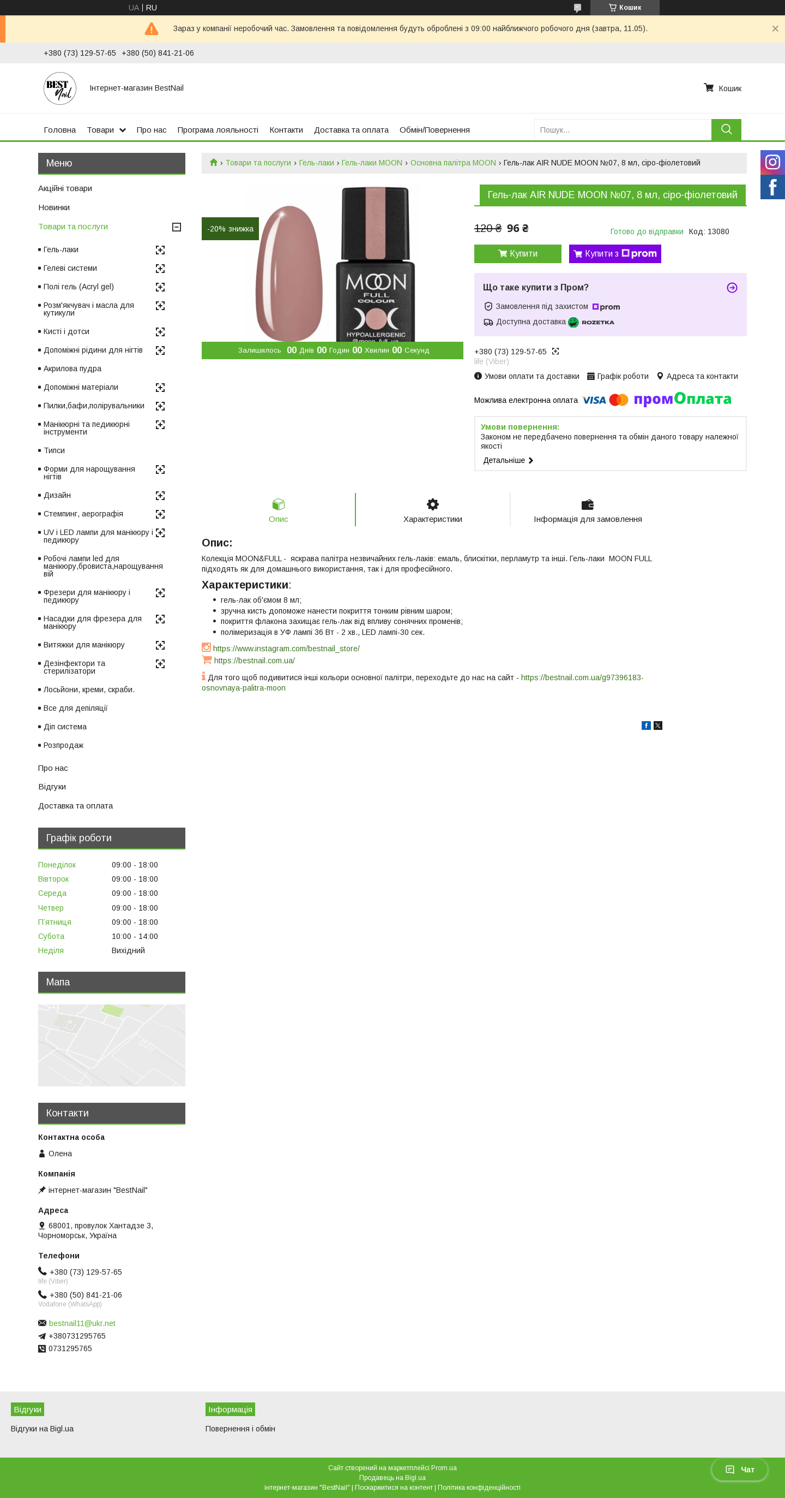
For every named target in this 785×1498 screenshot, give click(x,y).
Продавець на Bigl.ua (392, 1478)
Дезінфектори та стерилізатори (74, 667)
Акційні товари (65, 188)
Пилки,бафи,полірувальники (94, 405)
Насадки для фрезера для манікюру (93, 622)
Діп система (65, 726)
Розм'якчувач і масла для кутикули (89, 309)
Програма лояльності (218, 129)
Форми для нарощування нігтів (89, 473)
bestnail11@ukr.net (82, 1323)
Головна (60, 129)
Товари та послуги (258, 162)
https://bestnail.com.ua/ (254, 660)
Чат (739, 1470)
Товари (100, 129)
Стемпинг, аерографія (83, 513)
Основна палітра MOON (453, 162)
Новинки (54, 207)
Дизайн (57, 495)
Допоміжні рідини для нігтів (93, 350)
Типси (54, 450)
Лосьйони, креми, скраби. (89, 689)
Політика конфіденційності (479, 1487)
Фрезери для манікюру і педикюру (87, 596)
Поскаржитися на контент (394, 1487)
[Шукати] (726, 129)
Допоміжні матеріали (81, 387)
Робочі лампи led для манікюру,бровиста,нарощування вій (103, 566)
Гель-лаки (316, 162)
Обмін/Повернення (435, 129)
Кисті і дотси (66, 331)
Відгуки (52, 786)
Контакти (286, 129)
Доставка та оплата (351, 129)
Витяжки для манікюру (84, 644)
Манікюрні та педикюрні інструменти (87, 428)
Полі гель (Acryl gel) (79, 286)
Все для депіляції (76, 708)
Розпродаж (63, 745)
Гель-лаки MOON (372, 162)
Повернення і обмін (240, 1428)
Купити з (621, 254)
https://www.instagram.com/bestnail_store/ (286, 648)
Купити (524, 253)
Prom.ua (444, 1468)
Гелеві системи (70, 268)
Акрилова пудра (72, 368)
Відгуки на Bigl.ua (42, 1428)
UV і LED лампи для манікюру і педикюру (98, 536)
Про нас (152, 129)
